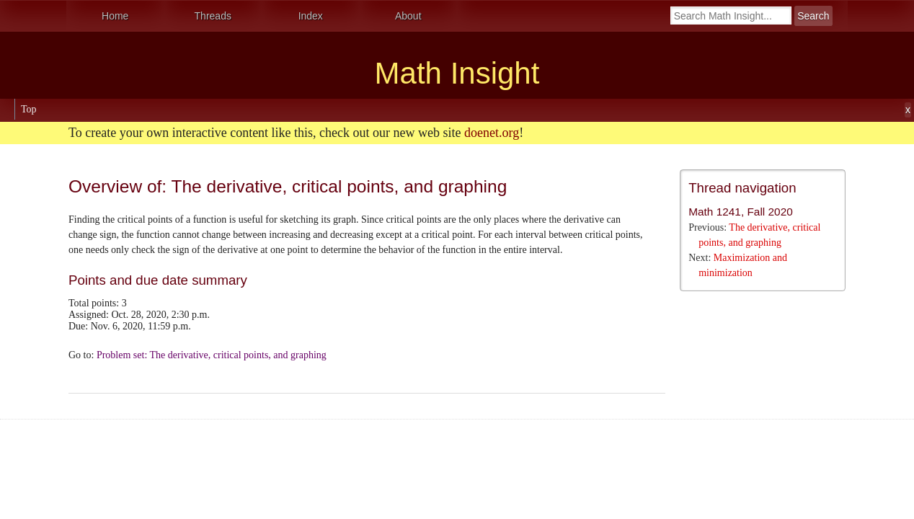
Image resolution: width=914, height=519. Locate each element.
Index (310, 16)
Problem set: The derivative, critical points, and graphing (212, 355)
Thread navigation (742, 187)
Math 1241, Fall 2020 (740, 211)
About (408, 16)
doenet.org (491, 132)
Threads (213, 16)
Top (29, 109)
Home (115, 16)
